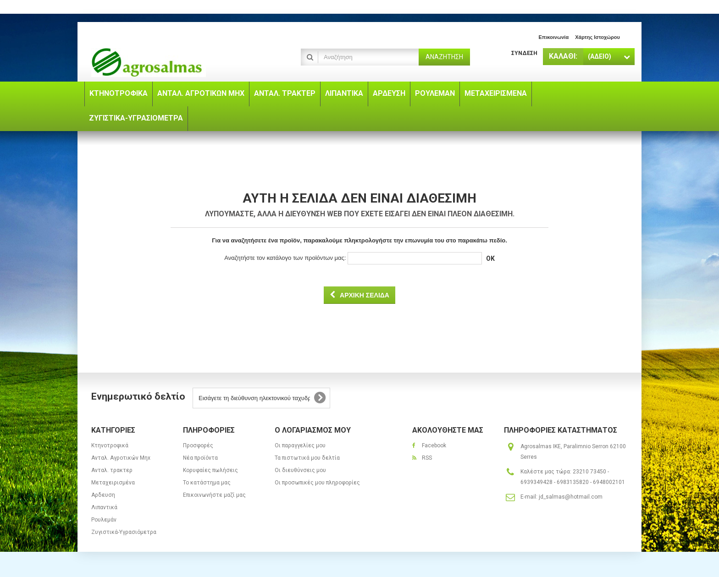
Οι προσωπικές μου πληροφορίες (317, 482)
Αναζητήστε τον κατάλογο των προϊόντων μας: (285, 257)
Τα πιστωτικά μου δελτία (307, 458)
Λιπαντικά (104, 507)
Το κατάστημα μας (207, 482)
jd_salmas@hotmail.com (571, 497)
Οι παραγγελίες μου (300, 445)
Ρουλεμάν (103, 520)
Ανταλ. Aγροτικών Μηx (120, 458)
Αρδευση (103, 495)
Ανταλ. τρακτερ (112, 470)
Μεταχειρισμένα (113, 482)
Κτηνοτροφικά (109, 445)
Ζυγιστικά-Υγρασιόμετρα (123, 532)
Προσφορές (198, 445)
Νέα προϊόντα (200, 458)
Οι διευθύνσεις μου (300, 470)
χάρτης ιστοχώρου (597, 37)
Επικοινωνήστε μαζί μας (214, 495)
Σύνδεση (524, 53)
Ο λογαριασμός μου (313, 430)
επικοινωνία (553, 37)
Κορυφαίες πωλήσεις (210, 470)
